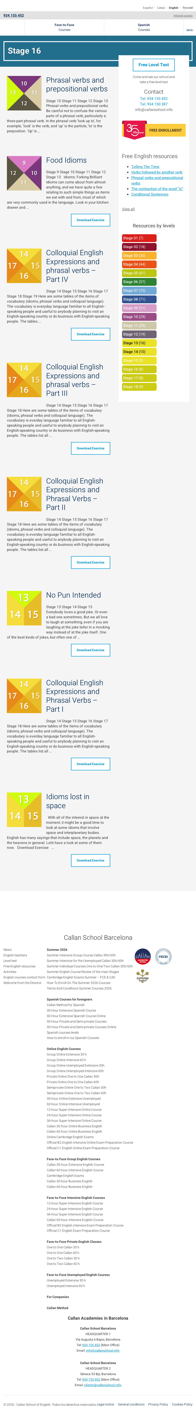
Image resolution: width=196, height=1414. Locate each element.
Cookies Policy (182, 1404)
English (173, 8)
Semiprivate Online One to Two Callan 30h (76, 1087)
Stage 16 (130, 369)
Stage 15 (130, 360)
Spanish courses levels (63, 1032)
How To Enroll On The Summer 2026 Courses (78, 982)
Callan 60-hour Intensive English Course (75, 1170)
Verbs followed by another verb (156, 172)
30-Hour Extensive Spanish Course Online (76, 1016)
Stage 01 (130, 238)
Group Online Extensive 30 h (67, 1054)
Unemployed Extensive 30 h (66, 1280)
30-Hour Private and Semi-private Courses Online (81, 1027)
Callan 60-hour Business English (69, 1186)
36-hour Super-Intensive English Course (75, 1214)
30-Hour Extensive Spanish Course (71, 1010)
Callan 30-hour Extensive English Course (75, 1164)
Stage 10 (130, 317)
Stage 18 (130, 387)
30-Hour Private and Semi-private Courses (77, 1021)
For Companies (58, 1297)
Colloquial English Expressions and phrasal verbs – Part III (74, 380)
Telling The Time (145, 167)
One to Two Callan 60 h (63, 1263)
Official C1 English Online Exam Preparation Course (83, 1148)
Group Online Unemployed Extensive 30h (75, 1065)
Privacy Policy (158, 1404)
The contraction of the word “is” (157, 189)
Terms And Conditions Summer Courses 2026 (79, 988)
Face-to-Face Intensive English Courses (76, 1197)
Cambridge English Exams (65, 1175)
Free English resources (150, 156)
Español (148, 8)
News (7, 949)
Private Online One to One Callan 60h (73, 1082)
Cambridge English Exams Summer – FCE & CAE (81, 977)
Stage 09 (130, 308)
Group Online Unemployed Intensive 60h (75, 1071)
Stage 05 (130, 273)
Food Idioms (66, 160)
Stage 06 (130, 282)
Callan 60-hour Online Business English (74, 1131)
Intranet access (183, 16)
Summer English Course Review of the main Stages (83, 971)
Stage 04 (130, 264)
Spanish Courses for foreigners (69, 999)
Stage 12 (130, 334)
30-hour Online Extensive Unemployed (74, 1098)
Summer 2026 (57, 949)
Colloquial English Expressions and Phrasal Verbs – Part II (74, 494)
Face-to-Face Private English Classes (74, 1241)
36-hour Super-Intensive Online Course (74, 1120)
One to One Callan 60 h (63, 1252)
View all (128, 209)
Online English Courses (64, 1049)
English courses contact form (24, 977)
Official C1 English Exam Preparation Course (78, 1230)
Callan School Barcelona (12, 27)
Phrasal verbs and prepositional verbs (77, 84)
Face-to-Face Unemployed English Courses (78, 1274)
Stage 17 (130, 378)
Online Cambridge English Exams (70, 1137)
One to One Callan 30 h (63, 1247)
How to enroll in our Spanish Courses (73, 1037)
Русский (188, 8)
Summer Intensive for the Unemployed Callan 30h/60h (85, 960)
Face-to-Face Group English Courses (73, 1159)
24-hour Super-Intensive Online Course (74, 1115)
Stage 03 (130, 255)
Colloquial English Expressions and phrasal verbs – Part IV (74, 266)
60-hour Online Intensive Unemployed (73, 1104)
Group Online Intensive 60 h (66, 1060)
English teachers (15, 955)
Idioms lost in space (67, 801)
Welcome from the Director (22, 982)
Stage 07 (130, 290)
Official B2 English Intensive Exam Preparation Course (85, 1225)
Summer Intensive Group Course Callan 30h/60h (81, 955)
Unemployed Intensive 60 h (66, 1286)
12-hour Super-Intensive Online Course (74, 1109)
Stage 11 (130, 325)
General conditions (131, 1404)
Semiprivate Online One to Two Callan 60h (76, 1093)
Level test (10, 960)
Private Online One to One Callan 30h (73, 1076)
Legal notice (105, 1404)
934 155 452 (13, 15)
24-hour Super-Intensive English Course (75, 1208)
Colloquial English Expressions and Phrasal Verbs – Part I (74, 696)
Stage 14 (130, 352)
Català (161, 8)
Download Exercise (90, 220)
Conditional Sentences (149, 194)
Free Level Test (154, 65)
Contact (153, 92)
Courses (64, 27)
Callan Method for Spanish (66, 1005)
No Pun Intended (73, 595)
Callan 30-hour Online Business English (74, 1126)
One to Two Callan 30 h (63, 1258)
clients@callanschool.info (102, 1385)
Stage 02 (130, 247)
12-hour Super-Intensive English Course (75, 1203)
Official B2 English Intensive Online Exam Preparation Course (90, 1142)
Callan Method (57, 1308)
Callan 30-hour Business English (69, 1181)
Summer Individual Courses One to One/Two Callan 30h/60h (90, 966)
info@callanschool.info (154, 110)
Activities (9, 971)
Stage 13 (130, 343)
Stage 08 (130, 299)
